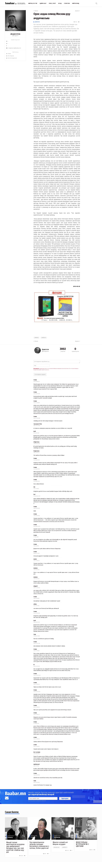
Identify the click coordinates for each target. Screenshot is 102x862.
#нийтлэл (44, 337)
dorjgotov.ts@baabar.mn (13, 48)
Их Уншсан (10, 56)
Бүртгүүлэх (65, 798)
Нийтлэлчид (75, 3)
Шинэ (8, 53)
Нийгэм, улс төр (32, 3)
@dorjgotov (15, 35)
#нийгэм (36, 337)
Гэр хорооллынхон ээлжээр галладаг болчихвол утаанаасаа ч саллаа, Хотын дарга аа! (39, 846)
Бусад (60, 3)
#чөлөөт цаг (56, 847)
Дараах (77, 11)
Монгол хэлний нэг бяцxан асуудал (60, 843)
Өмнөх (35, 11)
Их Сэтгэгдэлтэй (11, 58)
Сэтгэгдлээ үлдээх (40, 374)
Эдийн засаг (43, 3)
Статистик (67, 3)
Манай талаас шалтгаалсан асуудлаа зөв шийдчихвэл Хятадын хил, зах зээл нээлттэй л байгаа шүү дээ (15, 847)
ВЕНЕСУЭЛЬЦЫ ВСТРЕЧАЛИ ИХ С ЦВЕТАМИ (82, 844)
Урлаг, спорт (52, 3)
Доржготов (37, 21)
